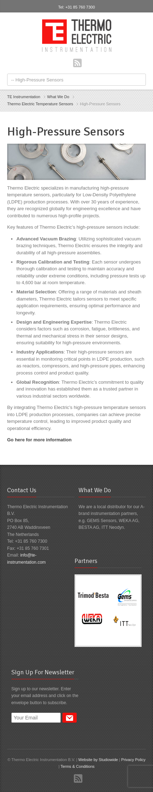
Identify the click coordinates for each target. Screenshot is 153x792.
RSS (77, 63)
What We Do (58, 97)
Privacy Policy (133, 760)
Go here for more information (39, 439)
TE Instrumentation (23, 97)
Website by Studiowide (98, 760)
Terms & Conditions (78, 766)
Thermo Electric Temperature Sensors (40, 104)
